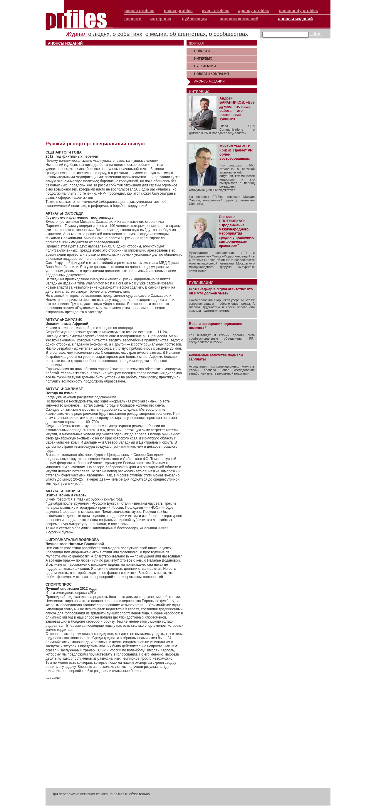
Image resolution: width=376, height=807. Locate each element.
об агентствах (188, 34)
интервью (160, 18)
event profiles (215, 10)
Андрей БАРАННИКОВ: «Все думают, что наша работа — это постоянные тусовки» (237, 108)
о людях (98, 34)
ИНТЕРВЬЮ (203, 58)
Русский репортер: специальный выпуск (96, 143)
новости (133, 18)
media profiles (178, 10)
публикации (194, 18)
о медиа (156, 34)
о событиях (127, 34)
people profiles (139, 10)
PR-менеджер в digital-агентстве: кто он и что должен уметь (221, 291)
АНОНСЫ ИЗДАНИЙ (209, 81)
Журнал (76, 34)
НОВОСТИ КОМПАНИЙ (211, 73)
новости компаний (239, 18)
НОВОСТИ (202, 51)
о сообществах (228, 34)
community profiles (298, 10)
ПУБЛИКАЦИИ (205, 66)
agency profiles (253, 10)
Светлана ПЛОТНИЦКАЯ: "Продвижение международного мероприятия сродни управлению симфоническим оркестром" (236, 231)
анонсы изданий (295, 18)
